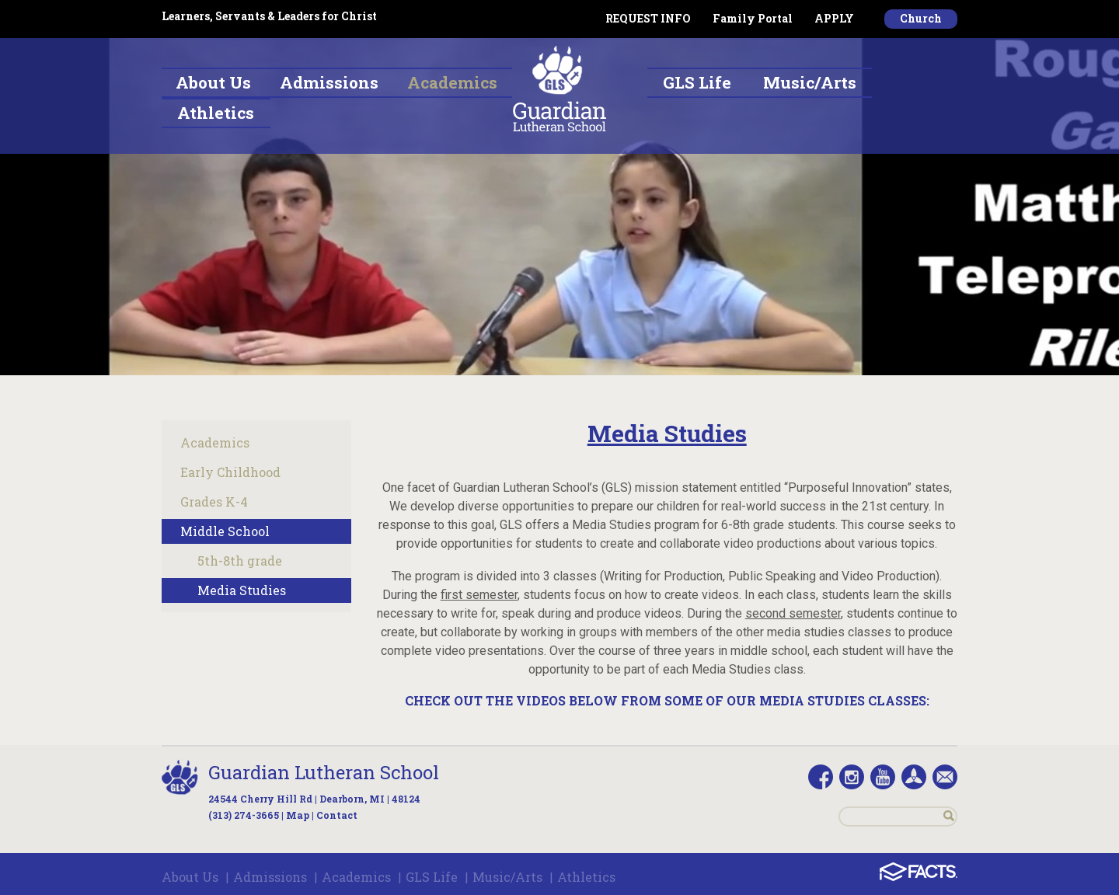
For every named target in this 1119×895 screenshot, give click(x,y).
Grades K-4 (214, 501)
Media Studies (241, 590)
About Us (190, 877)
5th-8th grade (239, 560)
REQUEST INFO (648, 18)
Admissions (270, 877)
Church (921, 18)
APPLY (834, 18)
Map (297, 815)
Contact (336, 815)
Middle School (225, 531)
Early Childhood (230, 472)
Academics (214, 442)
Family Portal (753, 18)
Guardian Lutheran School (323, 772)
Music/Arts (507, 877)
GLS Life (432, 877)
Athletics (586, 877)
